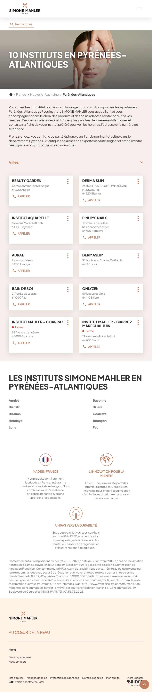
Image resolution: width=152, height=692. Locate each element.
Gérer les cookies (92, 677)
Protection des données (64, 678)
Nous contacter (18, 661)
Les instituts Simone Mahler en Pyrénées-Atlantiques (75, 382)
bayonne (117, 400)
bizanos (33, 414)
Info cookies (16, 678)
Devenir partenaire (20, 657)
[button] (139, 9)
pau (117, 427)
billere (117, 407)
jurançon (117, 421)
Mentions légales (37, 678)
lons (33, 427)
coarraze (117, 414)
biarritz (33, 407)
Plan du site (113, 677)
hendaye (33, 421)
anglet (33, 400)
